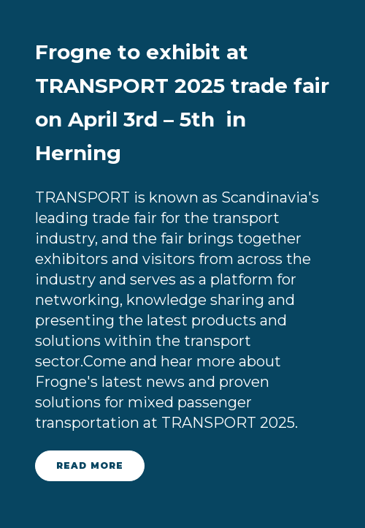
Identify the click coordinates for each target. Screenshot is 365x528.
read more (89, 465)
